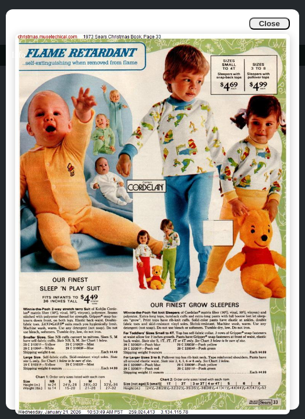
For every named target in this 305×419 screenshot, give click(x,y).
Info (18, 55)
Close (269, 23)
